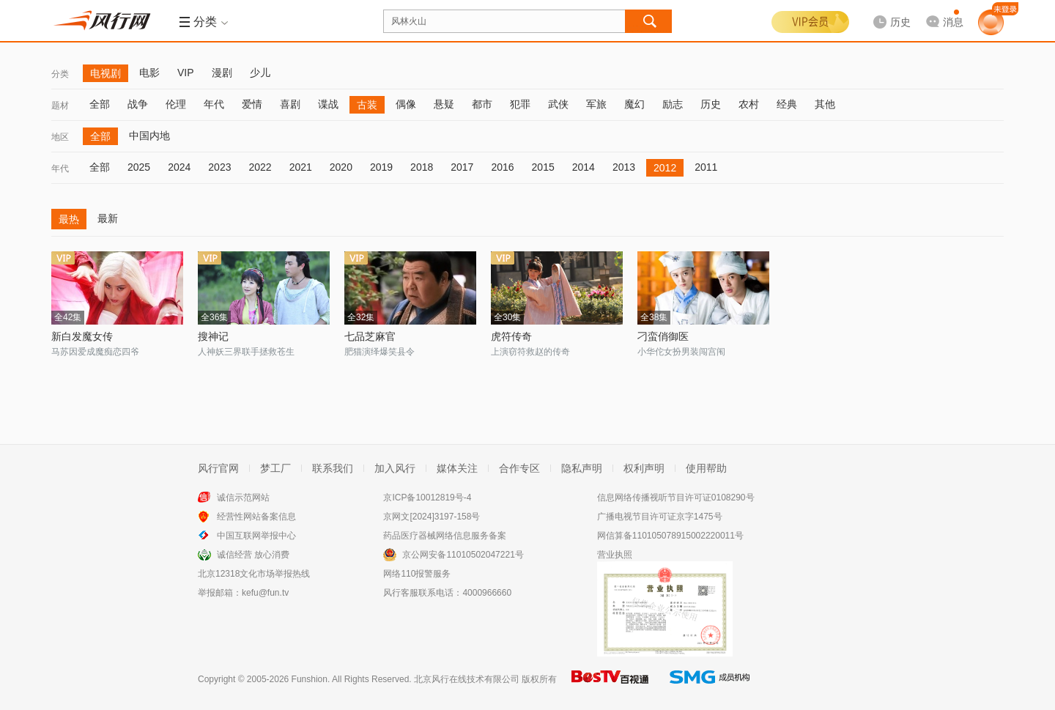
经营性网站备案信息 (256, 516)
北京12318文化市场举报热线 (254, 574)
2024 (179, 167)
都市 (482, 104)
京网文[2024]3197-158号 (431, 516)
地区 (60, 137)
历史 (710, 104)
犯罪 (520, 104)
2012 (665, 168)
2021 (300, 167)
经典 (787, 104)
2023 (219, 167)
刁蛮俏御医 (663, 336)
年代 (214, 104)
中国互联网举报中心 (256, 535)
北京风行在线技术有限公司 (466, 679)
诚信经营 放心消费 (253, 555)
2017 (462, 167)
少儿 (260, 72)
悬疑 (444, 104)
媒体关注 (457, 468)
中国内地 (149, 135)
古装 (367, 105)
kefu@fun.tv (265, 593)
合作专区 (519, 468)
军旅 (596, 104)
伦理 (176, 104)
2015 (543, 167)
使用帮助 (706, 468)
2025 (138, 167)
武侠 (558, 104)
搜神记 (213, 336)
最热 (69, 219)
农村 (748, 104)
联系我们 (332, 468)
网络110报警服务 (417, 574)
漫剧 (222, 72)
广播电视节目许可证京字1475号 (659, 516)
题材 (60, 105)
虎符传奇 (511, 336)
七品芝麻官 (370, 336)
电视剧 (105, 73)
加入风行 (394, 468)
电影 (149, 72)
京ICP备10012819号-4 (427, 497)
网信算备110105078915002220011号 (670, 535)
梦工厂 (275, 468)
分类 (60, 74)
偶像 (406, 104)
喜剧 (290, 104)
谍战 (328, 104)
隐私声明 (581, 468)
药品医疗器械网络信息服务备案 (444, 535)
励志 (672, 104)
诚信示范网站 (243, 497)
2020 (341, 167)
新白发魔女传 (82, 336)
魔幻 (634, 104)
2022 (259, 167)
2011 (706, 167)
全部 (99, 104)
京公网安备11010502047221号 (462, 555)
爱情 (252, 104)
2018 (421, 167)
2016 (502, 167)
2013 (623, 167)
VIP (185, 72)
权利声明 (644, 468)
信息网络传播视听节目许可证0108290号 (676, 497)
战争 (137, 104)
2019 (381, 167)
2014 (583, 167)
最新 (107, 218)
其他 (825, 104)
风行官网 (218, 468)
